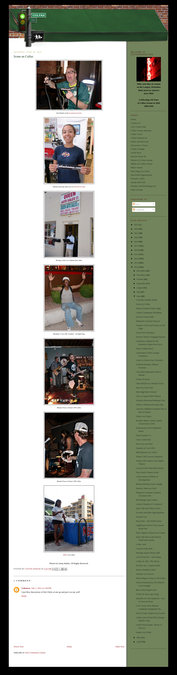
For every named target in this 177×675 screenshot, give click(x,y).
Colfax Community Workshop (149, 312)
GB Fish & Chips (79, 187)
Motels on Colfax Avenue (141, 164)
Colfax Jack (141, 544)
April (139, 641)
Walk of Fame (137, 190)
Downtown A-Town (139, 145)
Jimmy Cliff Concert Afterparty (149, 456)
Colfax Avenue (33, 569)
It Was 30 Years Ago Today (147, 594)
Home (69, 646)
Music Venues (137, 167)
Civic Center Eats (143, 439)
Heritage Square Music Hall (148, 553)
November (141, 275)
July (139, 292)
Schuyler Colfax (138, 178)
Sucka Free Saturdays (145, 332)
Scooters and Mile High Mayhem (150, 512)
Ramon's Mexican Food (146, 488)
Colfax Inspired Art (139, 138)
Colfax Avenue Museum (141, 130)
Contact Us (135, 123)
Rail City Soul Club (144, 387)
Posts (136, 204)
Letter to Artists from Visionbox (149, 360)
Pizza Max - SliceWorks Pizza (149, 521)
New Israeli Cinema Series (147, 472)
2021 (136, 233)
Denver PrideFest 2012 (146, 569)
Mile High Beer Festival (146, 392)
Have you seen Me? (144, 444)
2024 (136, 229)
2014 (136, 258)
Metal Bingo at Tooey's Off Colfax (150, 578)
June (139, 296)
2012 (136, 267)
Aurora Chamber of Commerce (149, 504)
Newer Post (18, 646)
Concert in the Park (144, 548)
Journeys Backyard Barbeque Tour (150, 400)
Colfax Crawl (136, 134)
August (140, 287)
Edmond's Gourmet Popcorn (148, 321)
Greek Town (136, 152)
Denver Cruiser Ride (145, 317)
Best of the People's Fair (146, 590)
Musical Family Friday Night (148, 308)
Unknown (25, 588)
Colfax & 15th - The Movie (147, 561)
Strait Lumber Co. (143, 435)
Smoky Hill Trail (138, 182)
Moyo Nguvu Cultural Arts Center (150, 533)
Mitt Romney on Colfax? (146, 452)
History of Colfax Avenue (142, 160)
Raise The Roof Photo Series (148, 508)
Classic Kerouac (143, 379)
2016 (136, 250)
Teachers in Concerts (145, 574)
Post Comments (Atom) (35, 652)
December (141, 271)
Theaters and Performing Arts (143, 186)
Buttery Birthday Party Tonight (149, 484)
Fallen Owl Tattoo (143, 416)
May (139, 637)
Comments (138, 209)
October (140, 279)
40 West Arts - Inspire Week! (148, 565)
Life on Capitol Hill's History (148, 396)
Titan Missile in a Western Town (149, 383)
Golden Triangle (138, 149)
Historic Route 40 (138, 156)
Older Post (119, 646)
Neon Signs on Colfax (140, 171)
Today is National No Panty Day (149, 404)
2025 (136, 224)
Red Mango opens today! (146, 500)
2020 (136, 237)
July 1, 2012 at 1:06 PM (41, 588)
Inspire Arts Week (143, 632)
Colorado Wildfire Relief (146, 300)
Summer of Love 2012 (145, 448)
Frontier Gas (141, 517)
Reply (24, 596)
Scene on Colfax (143, 304)
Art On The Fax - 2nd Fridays (148, 557)
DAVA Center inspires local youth (150, 613)
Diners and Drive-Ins (140, 141)
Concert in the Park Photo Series (149, 468)
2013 (136, 263)
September (141, 283)
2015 (136, 254)
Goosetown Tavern (75, 113)
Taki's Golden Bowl (144, 348)
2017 (136, 246)
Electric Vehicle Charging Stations (150, 337)
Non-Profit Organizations (141, 175)
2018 (136, 241)
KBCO (65, 555)
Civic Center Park (138, 127)
